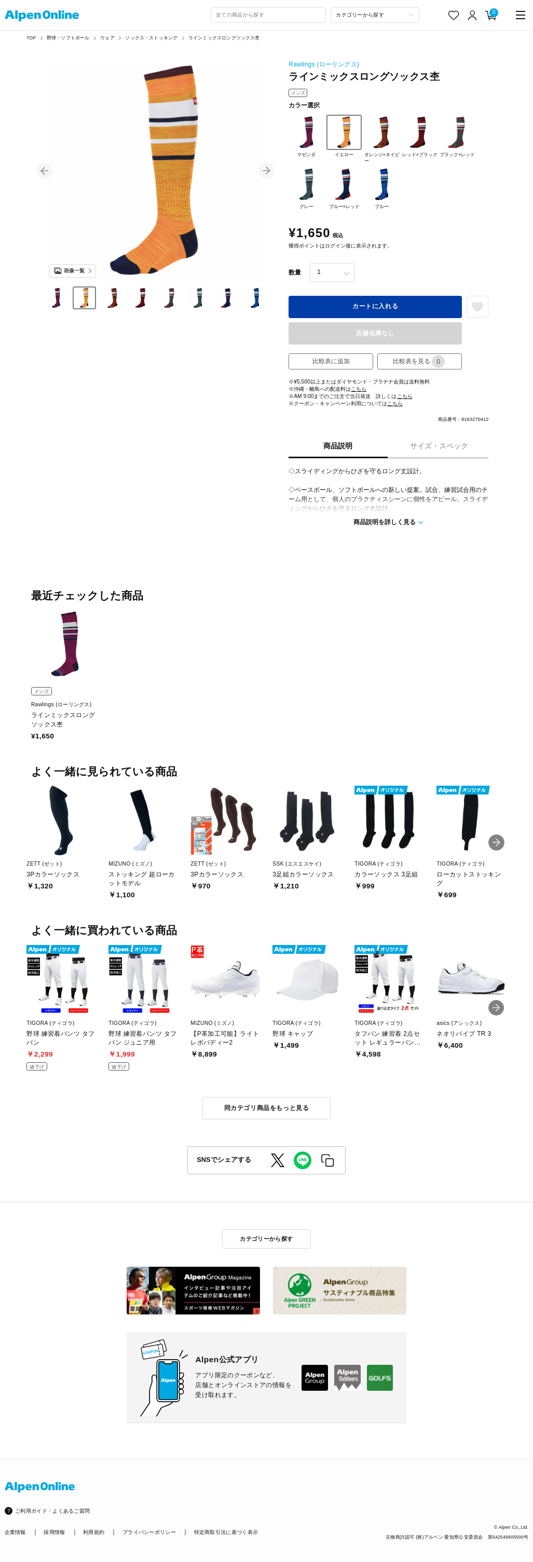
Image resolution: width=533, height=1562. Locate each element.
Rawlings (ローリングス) (324, 64)
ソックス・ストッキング (151, 37)
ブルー (382, 188)
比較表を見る (419, 361)
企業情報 (15, 1532)
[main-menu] (521, 15)
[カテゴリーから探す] (375, 15)
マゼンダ (306, 136)
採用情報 (54, 1532)
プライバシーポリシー (149, 1532)
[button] (44, 171)
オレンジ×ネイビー (382, 139)
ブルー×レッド (344, 188)
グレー (306, 188)
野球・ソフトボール (68, 37)
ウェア (107, 37)
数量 (295, 272)
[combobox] (268, 15)
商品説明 (337, 446)
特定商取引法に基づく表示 (226, 1532)
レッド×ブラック (419, 136)
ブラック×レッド (457, 136)
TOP (31, 37)
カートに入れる (375, 306)
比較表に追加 (331, 361)
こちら (358, 389)
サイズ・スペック (439, 446)
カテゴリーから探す (266, 1239)
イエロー (344, 136)
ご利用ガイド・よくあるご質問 (52, 1511)
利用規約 (93, 1532)
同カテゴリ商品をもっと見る (266, 1108)
